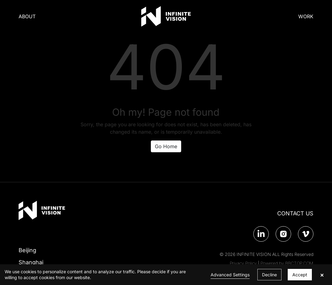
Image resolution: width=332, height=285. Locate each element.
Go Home (166, 146)
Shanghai (31, 262)
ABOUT (27, 16)
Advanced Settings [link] (230, 274)
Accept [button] (299, 274)
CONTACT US (295, 213)
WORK (305, 16)
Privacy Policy (243, 263)
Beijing (27, 250)
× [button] (322, 275)
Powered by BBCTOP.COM (286, 263)
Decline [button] (269, 274)
